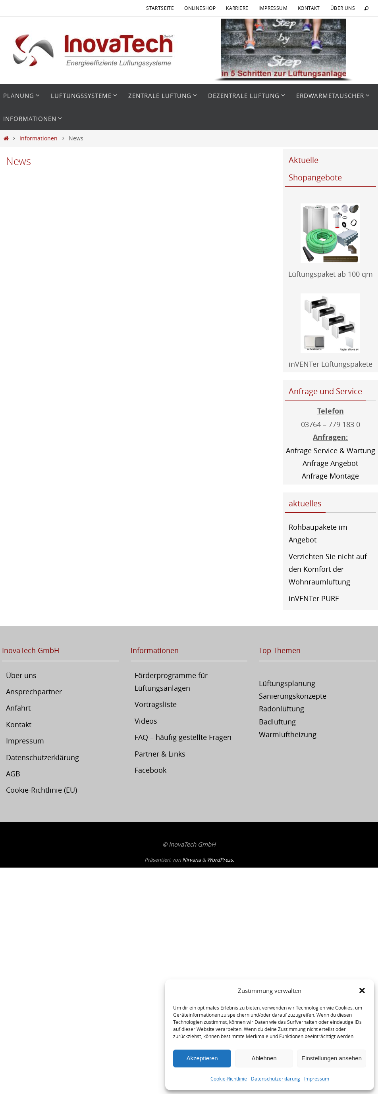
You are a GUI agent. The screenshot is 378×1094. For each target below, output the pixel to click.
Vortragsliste (156, 704)
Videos (146, 721)
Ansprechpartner (34, 691)
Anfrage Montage (330, 476)
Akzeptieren (202, 1058)
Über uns (342, 8)
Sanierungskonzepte (292, 696)
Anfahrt (18, 708)
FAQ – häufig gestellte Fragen (183, 737)
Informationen (38, 138)
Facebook (150, 770)
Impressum (316, 1078)
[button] (362, 990)
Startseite (160, 8)
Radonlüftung (281, 708)
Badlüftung (277, 721)
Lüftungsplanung (287, 683)
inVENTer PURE (314, 598)
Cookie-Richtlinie (228, 1078)
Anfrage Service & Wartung (330, 450)
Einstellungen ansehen (331, 1058)
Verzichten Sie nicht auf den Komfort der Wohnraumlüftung (328, 569)
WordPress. (220, 859)
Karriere (237, 8)
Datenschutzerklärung (275, 1078)
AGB (13, 773)
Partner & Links (160, 754)
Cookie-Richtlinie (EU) (41, 790)
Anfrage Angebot (330, 463)
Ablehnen (263, 1058)
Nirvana (191, 859)
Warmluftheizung (287, 734)
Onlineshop (200, 8)
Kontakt (309, 8)
